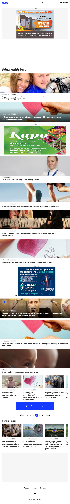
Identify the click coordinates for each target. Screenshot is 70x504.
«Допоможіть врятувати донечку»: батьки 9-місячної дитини (10, 394)
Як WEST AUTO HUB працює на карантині (20, 180)
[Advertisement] (35, 53)
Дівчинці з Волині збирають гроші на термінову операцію (28, 262)
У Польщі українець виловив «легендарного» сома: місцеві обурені (32, 443)
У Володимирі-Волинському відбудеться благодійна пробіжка (30, 207)
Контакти (43, 488)
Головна (26, 488)
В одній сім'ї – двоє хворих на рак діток (20, 372)
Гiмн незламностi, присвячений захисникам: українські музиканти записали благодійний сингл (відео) (32, 314)
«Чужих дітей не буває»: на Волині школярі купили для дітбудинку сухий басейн (54, 394)
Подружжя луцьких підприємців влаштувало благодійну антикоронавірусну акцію (28, 98)
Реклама (35, 488)
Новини (14, 94)
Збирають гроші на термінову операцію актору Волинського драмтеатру (29, 234)
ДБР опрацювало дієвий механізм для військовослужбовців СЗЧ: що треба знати (10, 443)
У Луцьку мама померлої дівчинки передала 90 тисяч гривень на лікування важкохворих (31, 118)
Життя (4, 369)
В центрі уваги (6, 177)
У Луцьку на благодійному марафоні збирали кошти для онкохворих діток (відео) (32, 395)
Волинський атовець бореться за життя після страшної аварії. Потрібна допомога (35, 345)
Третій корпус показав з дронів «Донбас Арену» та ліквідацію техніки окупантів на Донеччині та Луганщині (54, 445)
